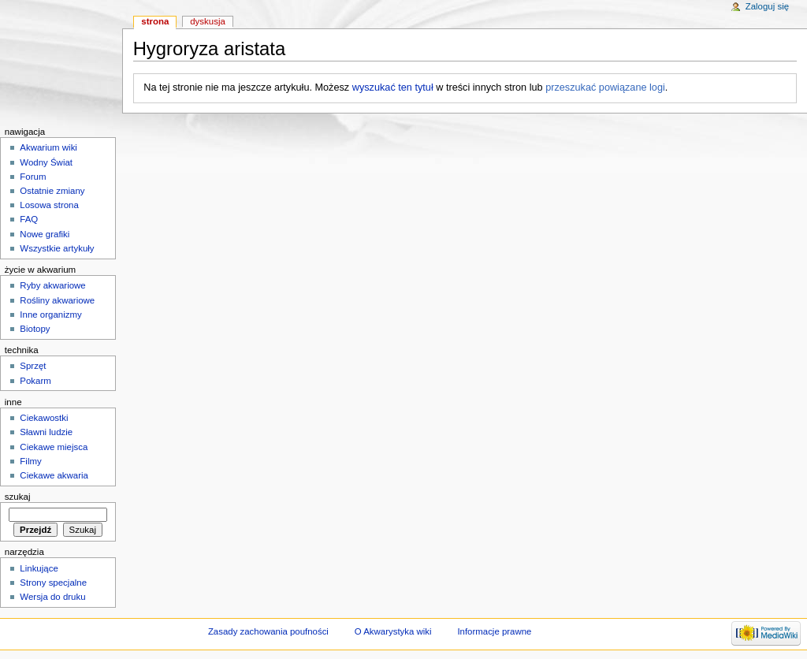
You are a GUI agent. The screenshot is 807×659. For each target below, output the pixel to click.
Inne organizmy (50, 314)
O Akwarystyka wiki (393, 631)
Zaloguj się (767, 6)
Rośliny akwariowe (57, 300)
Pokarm (35, 380)
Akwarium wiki (48, 147)
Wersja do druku (52, 596)
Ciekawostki (44, 418)
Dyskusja (207, 21)
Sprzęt (33, 365)
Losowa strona (49, 205)
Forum (33, 176)
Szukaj (18, 496)
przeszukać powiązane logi (605, 87)
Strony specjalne (53, 582)
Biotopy (35, 328)
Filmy (30, 461)
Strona (155, 21)
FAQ (29, 219)
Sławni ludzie (46, 432)
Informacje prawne (494, 631)
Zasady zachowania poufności (268, 631)
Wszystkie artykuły (57, 248)
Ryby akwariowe (52, 285)
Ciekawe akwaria (54, 475)
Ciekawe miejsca (53, 447)
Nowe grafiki (44, 234)
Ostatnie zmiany (52, 190)
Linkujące (39, 568)
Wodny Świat (46, 162)
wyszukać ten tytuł (392, 87)
